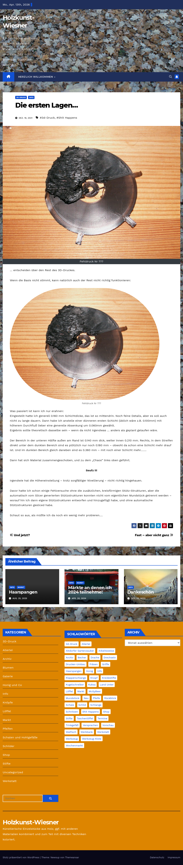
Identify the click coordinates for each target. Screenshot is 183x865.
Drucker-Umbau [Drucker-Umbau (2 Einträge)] (75, 664)
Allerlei (8, 650)
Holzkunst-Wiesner (30, 822)
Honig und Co (12, 685)
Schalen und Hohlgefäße (20, 737)
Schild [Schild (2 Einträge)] (82, 704)
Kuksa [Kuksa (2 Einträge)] (92, 684)
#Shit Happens (66, 117)
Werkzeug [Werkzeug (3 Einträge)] (72, 738)
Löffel (7, 711)
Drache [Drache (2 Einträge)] (95, 657)
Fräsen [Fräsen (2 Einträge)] (94, 664)
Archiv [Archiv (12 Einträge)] (69, 657)
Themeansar (72, 857)
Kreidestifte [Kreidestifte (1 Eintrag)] (109, 677)
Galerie (8, 676)
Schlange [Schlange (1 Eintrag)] (95, 704)
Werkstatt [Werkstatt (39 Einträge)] (103, 732)
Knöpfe (8, 702)
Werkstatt (10, 781)
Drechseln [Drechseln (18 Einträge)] (110, 657)
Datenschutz (157, 857)
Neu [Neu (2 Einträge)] (86, 698)
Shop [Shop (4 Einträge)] (106, 711)
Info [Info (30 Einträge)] (99, 671)
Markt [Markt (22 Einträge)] (80, 691)
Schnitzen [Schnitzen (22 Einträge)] (72, 711)
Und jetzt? (20, 535)
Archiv (7, 659)
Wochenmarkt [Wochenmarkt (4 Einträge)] (74, 745)
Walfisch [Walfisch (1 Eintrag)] (71, 732)
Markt (21, 587)
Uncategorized (13, 772)
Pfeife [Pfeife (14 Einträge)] (96, 698)
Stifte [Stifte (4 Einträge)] (69, 718)
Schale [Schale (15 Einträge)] (70, 704)
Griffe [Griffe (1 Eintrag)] (105, 664)
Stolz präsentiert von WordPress (21, 857)
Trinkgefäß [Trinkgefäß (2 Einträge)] (72, 725)
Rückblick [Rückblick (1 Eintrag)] (110, 698)
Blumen (8, 667)
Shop (6, 755)
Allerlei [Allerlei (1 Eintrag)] (86, 644)
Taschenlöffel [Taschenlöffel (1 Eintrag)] (85, 718)
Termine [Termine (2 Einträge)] (102, 718)
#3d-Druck (47, 117)
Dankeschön (140, 592)
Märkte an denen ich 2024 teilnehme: (90, 590)
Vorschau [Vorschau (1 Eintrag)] (108, 725)
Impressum (174, 857)
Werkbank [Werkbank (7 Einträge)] (87, 732)
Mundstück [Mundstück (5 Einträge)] (72, 698)
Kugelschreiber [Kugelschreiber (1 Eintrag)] (75, 684)
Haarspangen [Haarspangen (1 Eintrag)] (73, 671)
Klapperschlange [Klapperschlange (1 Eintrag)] (76, 677)
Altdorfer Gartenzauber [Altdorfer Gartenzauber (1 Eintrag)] (80, 650)
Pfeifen (8, 728)
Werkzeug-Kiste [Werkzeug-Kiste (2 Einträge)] (91, 738)
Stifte (7, 763)
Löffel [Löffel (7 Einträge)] (69, 691)
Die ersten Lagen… (46, 105)
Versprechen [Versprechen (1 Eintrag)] (90, 725)
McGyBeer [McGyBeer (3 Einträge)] (95, 691)
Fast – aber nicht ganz (154, 535)
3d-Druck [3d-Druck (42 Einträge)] (71, 644)
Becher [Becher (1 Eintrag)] (82, 657)
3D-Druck (21, 97)
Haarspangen (23, 592)
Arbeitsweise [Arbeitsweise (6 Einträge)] (106, 650)
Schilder (8, 746)
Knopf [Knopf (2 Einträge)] (94, 677)
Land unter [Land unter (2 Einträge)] (107, 684)
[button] (170, 76)
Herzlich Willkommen (36, 76)
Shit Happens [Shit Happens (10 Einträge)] (90, 711)
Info (31, 97)
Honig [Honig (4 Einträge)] (89, 671)
